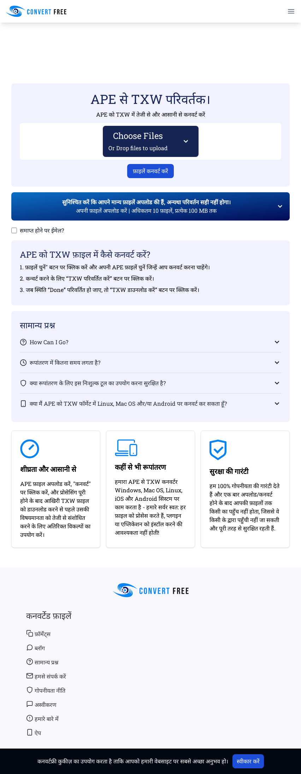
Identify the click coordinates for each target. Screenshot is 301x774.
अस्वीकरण (41, 704)
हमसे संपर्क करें (46, 676)
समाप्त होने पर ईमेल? (42, 230)
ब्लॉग (35, 648)
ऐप (33, 733)
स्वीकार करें (248, 761)
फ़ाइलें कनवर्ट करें (150, 171)
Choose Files (138, 141)
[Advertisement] (150, 43)
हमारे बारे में (42, 718)
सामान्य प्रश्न (42, 662)
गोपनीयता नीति (45, 690)
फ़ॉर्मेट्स (38, 634)
